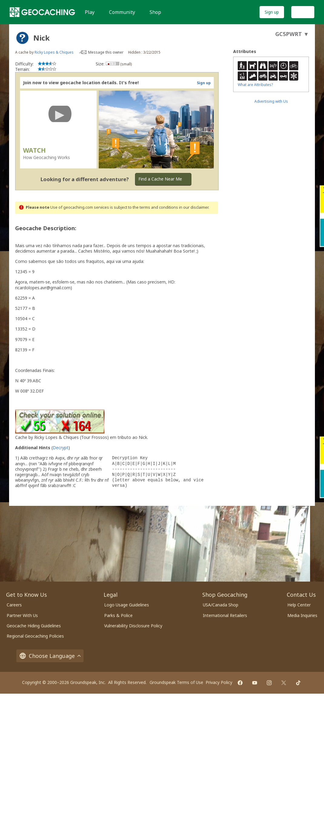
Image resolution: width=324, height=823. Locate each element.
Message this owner (106, 52)
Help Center (299, 605)
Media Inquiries (302, 615)
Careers (14, 605)
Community (122, 12)
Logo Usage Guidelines (126, 605)
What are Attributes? (255, 84)
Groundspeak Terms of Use (176, 682)
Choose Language (50, 655)
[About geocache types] (22, 38)
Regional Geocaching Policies (35, 636)
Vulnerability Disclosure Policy (133, 626)
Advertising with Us (271, 101)
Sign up (272, 12)
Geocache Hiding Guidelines (34, 626)
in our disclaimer (193, 207)
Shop (155, 12)
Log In (302, 12)
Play (89, 12)
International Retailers (225, 615)
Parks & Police (118, 615)
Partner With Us (22, 615)
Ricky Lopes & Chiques (54, 52)
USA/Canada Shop (220, 605)
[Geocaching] (42, 12)
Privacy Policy (219, 682)
